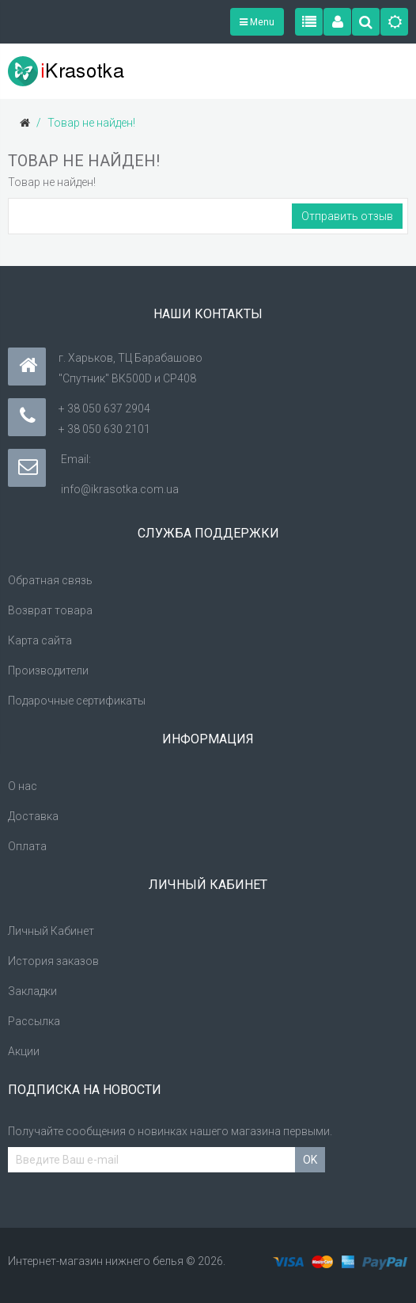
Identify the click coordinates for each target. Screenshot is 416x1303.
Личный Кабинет (51, 931)
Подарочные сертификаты (77, 700)
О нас (22, 786)
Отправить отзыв (347, 216)
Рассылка (34, 1021)
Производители (48, 670)
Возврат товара (50, 610)
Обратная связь (50, 580)
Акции (24, 1051)
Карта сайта (40, 640)
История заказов (53, 961)
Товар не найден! (91, 122)
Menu (257, 22)
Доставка (33, 816)
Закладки (32, 991)
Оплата (27, 846)
